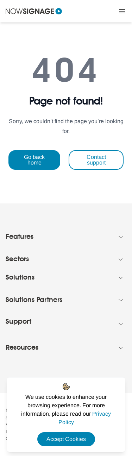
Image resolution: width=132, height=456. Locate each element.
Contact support (96, 160)
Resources (22, 347)
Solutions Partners (34, 300)
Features (19, 237)
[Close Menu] (122, 11)
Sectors (17, 259)
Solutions (20, 277)
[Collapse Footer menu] (120, 237)
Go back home (34, 160)
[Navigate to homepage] (34, 11)
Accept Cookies (66, 439)
